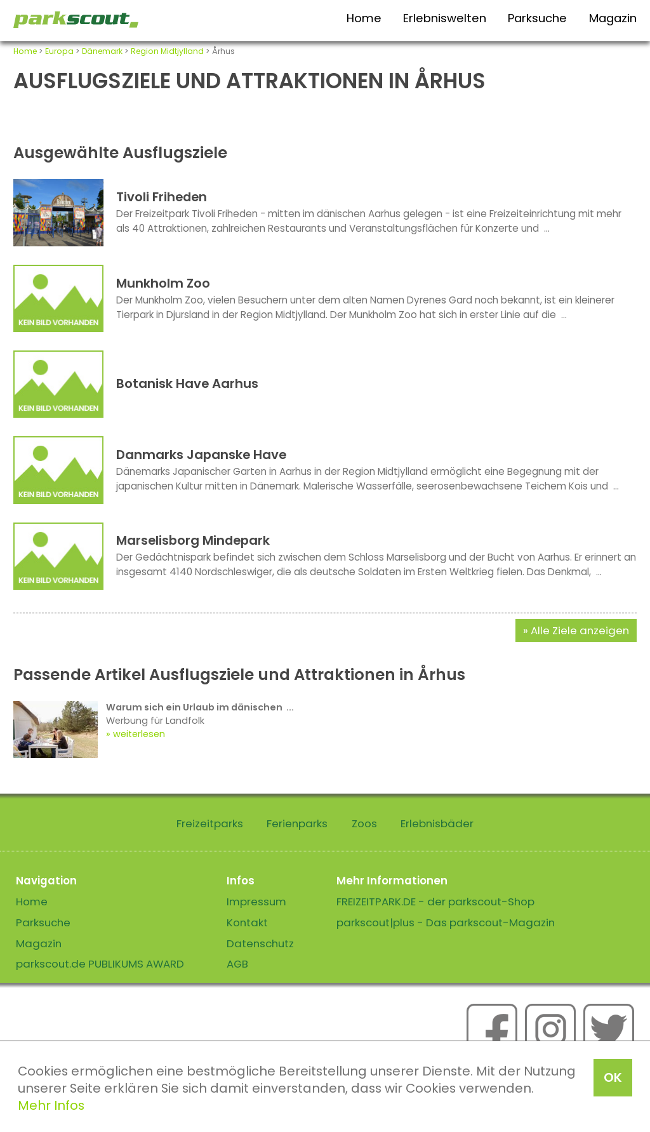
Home (364, 18)
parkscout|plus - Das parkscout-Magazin (445, 922)
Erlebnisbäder (437, 823)
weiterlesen (139, 734)
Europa (59, 51)
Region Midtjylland (167, 51)
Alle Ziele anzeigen (580, 630)
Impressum (256, 901)
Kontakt (247, 922)
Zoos (364, 823)
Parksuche (537, 18)
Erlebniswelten (444, 18)
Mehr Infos (51, 1105)
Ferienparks (297, 823)
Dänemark (102, 51)
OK (613, 1077)
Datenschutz (260, 943)
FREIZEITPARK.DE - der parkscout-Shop (435, 901)
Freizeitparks (209, 823)
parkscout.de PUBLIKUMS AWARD (100, 963)
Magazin (613, 18)
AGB (237, 963)
